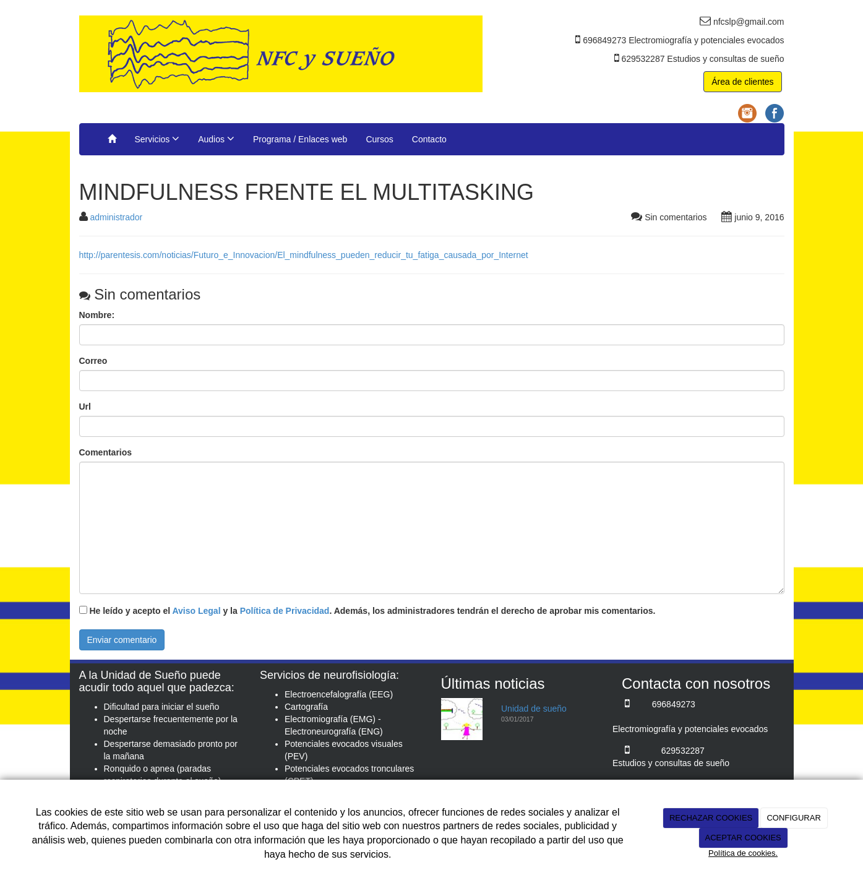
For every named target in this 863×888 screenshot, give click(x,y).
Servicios (157, 138)
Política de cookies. (743, 853)
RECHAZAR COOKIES (710, 817)
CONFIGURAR (793, 817)
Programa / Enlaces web (300, 139)
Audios (216, 138)
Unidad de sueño (534, 708)
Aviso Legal (196, 611)
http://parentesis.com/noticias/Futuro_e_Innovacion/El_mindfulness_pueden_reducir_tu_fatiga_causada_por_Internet (303, 255)
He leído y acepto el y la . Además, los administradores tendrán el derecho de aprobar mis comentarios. (372, 611)
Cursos (379, 139)
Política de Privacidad (285, 611)
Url (85, 407)
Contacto (429, 139)
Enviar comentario (122, 640)
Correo (93, 361)
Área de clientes (742, 82)
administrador (116, 217)
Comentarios (105, 452)
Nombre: (97, 315)
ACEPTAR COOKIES (743, 837)
